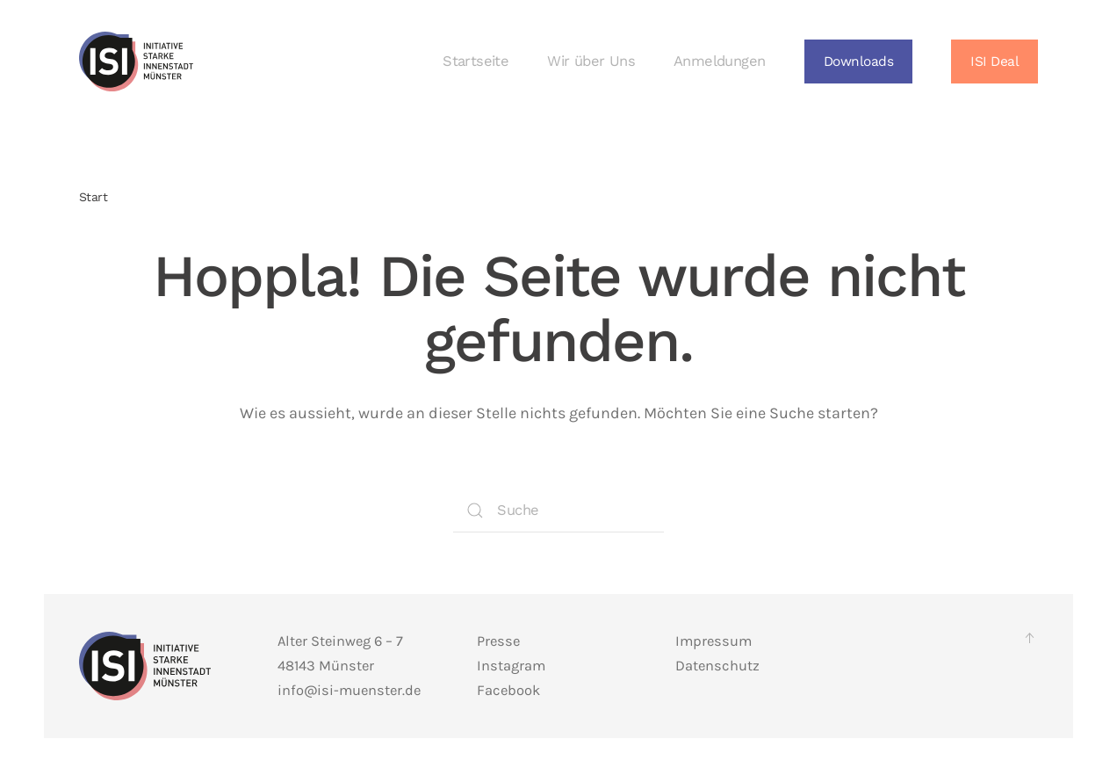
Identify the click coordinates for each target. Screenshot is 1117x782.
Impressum (713, 641)
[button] (858, 61)
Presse (498, 641)
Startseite (475, 61)
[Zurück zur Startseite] (136, 61)
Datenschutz (717, 665)
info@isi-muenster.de (349, 690)
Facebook (508, 690)
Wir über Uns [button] (591, 61)
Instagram (511, 665)
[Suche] (558, 510)
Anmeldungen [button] (719, 61)
